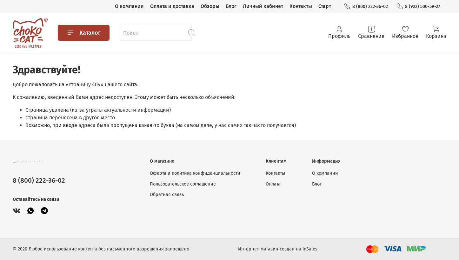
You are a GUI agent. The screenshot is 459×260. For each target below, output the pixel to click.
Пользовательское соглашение (183, 184)
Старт (324, 6)
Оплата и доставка (172, 6)
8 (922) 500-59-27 (418, 6)
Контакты (300, 6)
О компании (129, 6)
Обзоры (210, 6)
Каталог (84, 33)
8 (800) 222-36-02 (366, 6)
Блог (231, 6)
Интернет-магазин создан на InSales (277, 249)
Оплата (273, 184)
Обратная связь (167, 194)
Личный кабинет (263, 6)
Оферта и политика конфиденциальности (195, 173)
